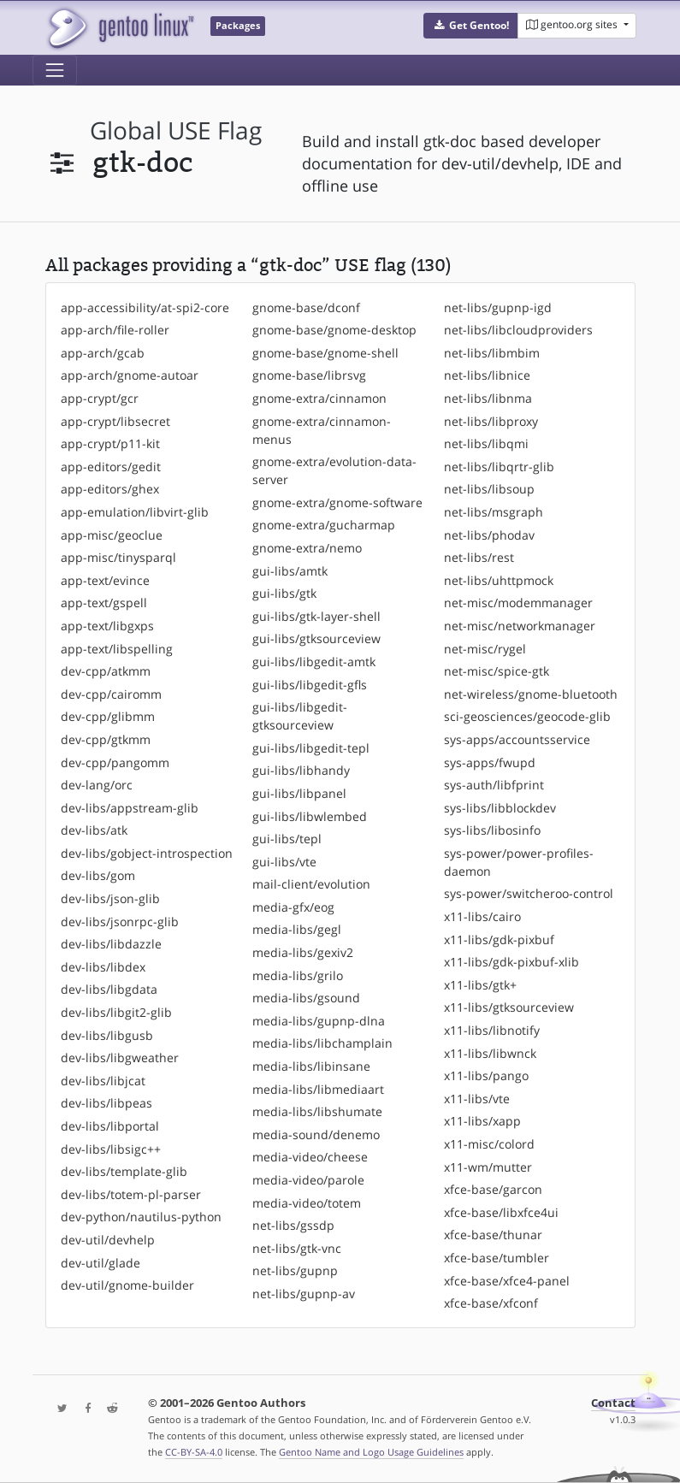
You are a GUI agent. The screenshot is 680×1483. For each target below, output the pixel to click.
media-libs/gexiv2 (302, 952)
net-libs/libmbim (492, 353)
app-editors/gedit (111, 466)
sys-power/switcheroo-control (528, 893)
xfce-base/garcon (493, 1189)
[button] (470, 25)
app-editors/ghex (110, 489)
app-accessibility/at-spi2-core (145, 307)
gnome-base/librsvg (309, 375)
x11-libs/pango (486, 1075)
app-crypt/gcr (100, 398)
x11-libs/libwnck (490, 1053)
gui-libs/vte (284, 862)
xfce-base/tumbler (496, 1258)
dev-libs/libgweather (120, 1057)
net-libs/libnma (488, 398)
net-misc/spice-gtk (496, 671)
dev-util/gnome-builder (127, 1285)
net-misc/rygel (485, 649)
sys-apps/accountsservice (517, 739)
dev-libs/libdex (103, 967)
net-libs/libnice (487, 375)
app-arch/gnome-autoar (129, 375)
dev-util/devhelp (108, 1240)
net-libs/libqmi (486, 443)
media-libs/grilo (297, 975)
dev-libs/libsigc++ (111, 1149)
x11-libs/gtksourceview (509, 1007)
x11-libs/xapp (482, 1121)
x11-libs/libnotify (492, 1030)
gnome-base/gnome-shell (325, 353)
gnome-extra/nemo (307, 548)
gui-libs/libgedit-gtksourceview (299, 716)
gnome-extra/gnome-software (337, 502)
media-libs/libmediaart (318, 1089)
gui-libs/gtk (284, 593)
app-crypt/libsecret (115, 421)
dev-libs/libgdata (109, 989)
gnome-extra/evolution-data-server (334, 470)
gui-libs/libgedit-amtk (313, 661)
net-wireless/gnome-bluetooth (531, 694)
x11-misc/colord (489, 1144)
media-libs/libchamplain (322, 1043)
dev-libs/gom (98, 875)
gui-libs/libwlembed (309, 816)
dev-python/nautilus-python (141, 1216)
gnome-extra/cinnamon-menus (321, 430)
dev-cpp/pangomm (115, 762)
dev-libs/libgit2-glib (116, 1012)
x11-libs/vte (477, 1098)
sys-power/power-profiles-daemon (519, 862)
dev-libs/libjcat (103, 1080)
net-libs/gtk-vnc (296, 1248)
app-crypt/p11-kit (110, 443)
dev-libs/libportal (110, 1126)
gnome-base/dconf (306, 307)
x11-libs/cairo (482, 916)
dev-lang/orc (97, 785)
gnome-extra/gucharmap (323, 525)
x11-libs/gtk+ (480, 985)
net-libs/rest (479, 557)
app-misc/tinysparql (118, 557)
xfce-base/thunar (493, 1234)
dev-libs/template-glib (124, 1171)
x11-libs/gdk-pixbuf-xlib (511, 962)
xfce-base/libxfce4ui (501, 1212)
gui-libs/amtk (290, 571)
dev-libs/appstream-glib (129, 808)
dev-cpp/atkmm (106, 671)
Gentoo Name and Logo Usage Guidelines (371, 1451)
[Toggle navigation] (55, 70)
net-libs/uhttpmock (498, 580)
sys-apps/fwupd (489, 762)
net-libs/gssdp (293, 1225)
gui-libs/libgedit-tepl (311, 748)
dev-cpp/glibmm (108, 716)
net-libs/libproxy (491, 421)
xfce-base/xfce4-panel (507, 1281)
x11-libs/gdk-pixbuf (499, 939)
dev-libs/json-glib (110, 898)
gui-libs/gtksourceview (316, 638)
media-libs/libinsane (311, 1066)
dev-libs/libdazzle (111, 944)
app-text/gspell (104, 602)
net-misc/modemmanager (518, 602)
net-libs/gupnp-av (303, 1293)
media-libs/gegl (296, 929)
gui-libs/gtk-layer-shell (316, 616)
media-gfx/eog (293, 907)
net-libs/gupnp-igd (498, 307)
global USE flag (176, 130)
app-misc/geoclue (112, 535)
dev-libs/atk (94, 830)
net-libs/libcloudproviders (518, 330)
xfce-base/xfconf (491, 1303)
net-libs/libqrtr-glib (499, 466)
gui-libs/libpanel (299, 793)
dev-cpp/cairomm (111, 694)
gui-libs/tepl (287, 838)
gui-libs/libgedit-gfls (309, 685)
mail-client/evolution (311, 884)
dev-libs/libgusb (107, 1035)
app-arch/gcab (103, 353)
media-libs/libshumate (317, 1111)
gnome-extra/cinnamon (319, 398)
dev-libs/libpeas (106, 1103)
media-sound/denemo (316, 1134)
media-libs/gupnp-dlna (318, 1021)
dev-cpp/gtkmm (106, 739)
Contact (613, 1403)
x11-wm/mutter (488, 1167)
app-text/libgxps (107, 625)
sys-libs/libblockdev (500, 808)
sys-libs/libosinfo (492, 830)
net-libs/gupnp (295, 1270)
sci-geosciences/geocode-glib (527, 716)
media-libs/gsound (306, 998)
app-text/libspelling (117, 649)
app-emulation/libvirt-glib (135, 512)
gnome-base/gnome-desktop (334, 330)
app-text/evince (105, 580)
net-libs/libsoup (489, 489)
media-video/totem (306, 1203)
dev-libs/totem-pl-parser (131, 1194)
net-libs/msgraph (493, 512)
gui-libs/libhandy (301, 770)
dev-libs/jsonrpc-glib (120, 921)
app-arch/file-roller (115, 330)
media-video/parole (308, 1180)
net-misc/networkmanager (519, 625)
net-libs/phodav (489, 535)
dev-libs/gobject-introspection (147, 853)
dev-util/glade (100, 1263)
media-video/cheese (310, 1157)
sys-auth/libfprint (494, 785)
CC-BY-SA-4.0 (193, 1451)
